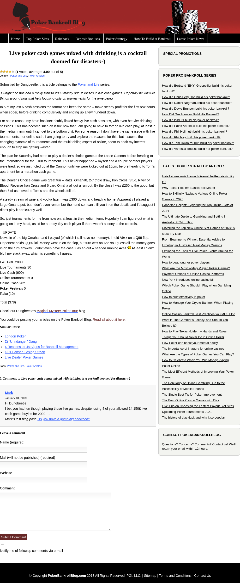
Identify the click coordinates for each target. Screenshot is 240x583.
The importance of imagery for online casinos (193, 348)
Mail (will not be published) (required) (27, 458)
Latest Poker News (190, 39)
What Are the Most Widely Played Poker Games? (196, 268)
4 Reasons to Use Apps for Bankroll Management (41, 347)
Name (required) (12, 442)
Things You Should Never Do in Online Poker (193, 337)
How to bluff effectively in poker (183, 297)
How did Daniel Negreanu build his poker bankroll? (197, 103)
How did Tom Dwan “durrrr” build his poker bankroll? (198, 143)
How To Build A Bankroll (152, 39)
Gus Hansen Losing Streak (25, 352)
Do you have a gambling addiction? (63, 419)
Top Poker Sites (37, 39)
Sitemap (150, 575)
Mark (9, 393)
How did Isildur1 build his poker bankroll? (190, 120)
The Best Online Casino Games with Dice (190, 400)
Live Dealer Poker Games (24, 357)
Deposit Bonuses (88, 39)
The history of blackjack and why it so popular (193, 417)
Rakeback (62, 39)
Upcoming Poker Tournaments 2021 (187, 412)
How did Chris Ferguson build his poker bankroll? (196, 97)
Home (15, 39)
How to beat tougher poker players (186, 262)
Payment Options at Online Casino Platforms (193, 274)
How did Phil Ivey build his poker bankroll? (191, 137)
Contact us (219, 444)
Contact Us (202, 575)
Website (6, 473)
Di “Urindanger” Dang (21, 341)
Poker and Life (18, 75)
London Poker (15, 336)
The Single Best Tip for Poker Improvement (192, 394)
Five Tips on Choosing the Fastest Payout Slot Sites (198, 406)
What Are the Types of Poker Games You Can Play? (198, 354)
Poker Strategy (116, 39)
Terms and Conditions (175, 575)
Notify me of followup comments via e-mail (31, 551)
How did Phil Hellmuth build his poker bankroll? (194, 131)
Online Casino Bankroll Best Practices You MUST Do (198, 314)
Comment (7, 488)
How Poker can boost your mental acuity (190, 343)
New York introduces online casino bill (188, 279)
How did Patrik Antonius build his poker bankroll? (195, 126)
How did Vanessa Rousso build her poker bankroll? (197, 149)
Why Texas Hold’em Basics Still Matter (188, 188)
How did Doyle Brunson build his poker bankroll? (195, 108)
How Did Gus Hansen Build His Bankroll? (190, 114)
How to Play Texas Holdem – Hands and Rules (194, 331)
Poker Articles (37, 75)
